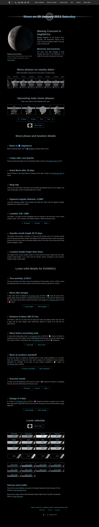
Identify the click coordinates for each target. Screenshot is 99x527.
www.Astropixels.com (19, 490)
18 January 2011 (35, 336)
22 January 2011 (34, 296)
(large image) (11, 60)
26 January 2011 (51, 161)
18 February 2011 (56, 173)
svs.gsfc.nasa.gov (17, 496)
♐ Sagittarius (31, 148)
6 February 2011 (54, 300)
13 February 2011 (12, 364)
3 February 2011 (21, 401)
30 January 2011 (38, 340)
